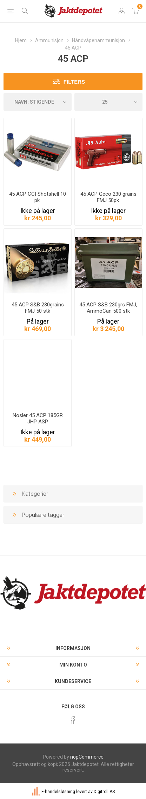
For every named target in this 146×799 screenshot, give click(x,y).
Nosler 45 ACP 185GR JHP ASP (38, 418)
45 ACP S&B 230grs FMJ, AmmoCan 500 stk (108, 307)
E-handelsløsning (58, 791)
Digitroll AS (104, 791)
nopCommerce (87, 757)
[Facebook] (73, 720)
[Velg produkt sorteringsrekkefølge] (38, 102)
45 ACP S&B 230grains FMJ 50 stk (38, 307)
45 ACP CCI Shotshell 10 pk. (37, 197)
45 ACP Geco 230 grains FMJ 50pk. (108, 197)
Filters (74, 82)
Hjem (21, 40)
